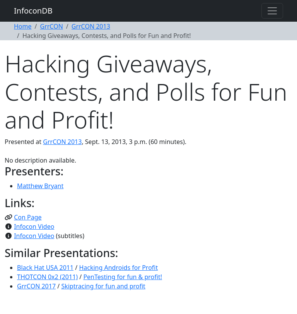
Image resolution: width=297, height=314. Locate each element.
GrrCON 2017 (36, 286)
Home (23, 26)
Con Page (27, 217)
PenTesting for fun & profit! (122, 277)
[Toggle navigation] (272, 11)
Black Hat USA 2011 (45, 267)
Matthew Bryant (40, 186)
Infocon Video (34, 226)
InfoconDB (33, 10)
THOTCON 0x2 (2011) (47, 277)
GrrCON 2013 (91, 26)
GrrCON (51, 26)
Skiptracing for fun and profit (103, 286)
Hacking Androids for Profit (118, 267)
